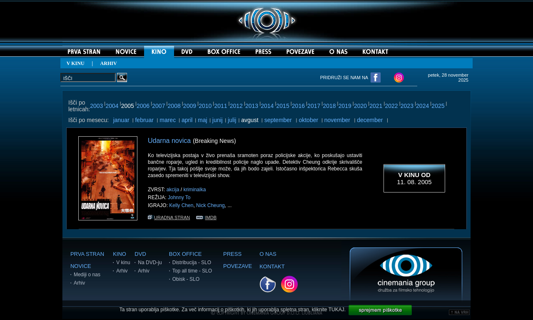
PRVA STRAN (87, 254)
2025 (437, 105)
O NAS (267, 254)
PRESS (232, 254)
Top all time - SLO (192, 271)
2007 (158, 105)
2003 (96, 105)
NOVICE (80, 266)
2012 (236, 105)
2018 (329, 105)
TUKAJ (336, 309)
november (337, 120)
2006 (143, 105)
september (278, 120)
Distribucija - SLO (191, 262)
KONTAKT (271, 266)
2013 (251, 105)
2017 (313, 105)
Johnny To (179, 197)
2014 (267, 105)
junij (217, 120)
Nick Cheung (210, 205)
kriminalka (194, 189)
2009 (189, 105)
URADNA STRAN (169, 217)
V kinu (123, 262)
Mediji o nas (87, 275)
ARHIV (108, 63)
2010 (205, 105)
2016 (298, 105)
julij (232, 120)
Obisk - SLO (185, 279)
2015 (282, 105)
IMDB (206, 217)
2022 (391, 105)
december (370, 120)
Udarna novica (169, 140)
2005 (127, 105)
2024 (422, 105)
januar (121, 120)
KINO (119, 254)
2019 (345, 105)
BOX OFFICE (185, 254)
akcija (173, 189)
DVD (140, 254)
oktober (308, 120)
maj (202, 120)
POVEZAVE (237, 266)
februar (144, 120)
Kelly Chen (181, 205)
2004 (111, 105)
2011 (220, 105)
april (187, 120)
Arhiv (79, 283)
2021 (375, 105)
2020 (360, 105)
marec (167, 120)
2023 (407, 105)
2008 (174, 105)
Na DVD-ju (150, 262)
